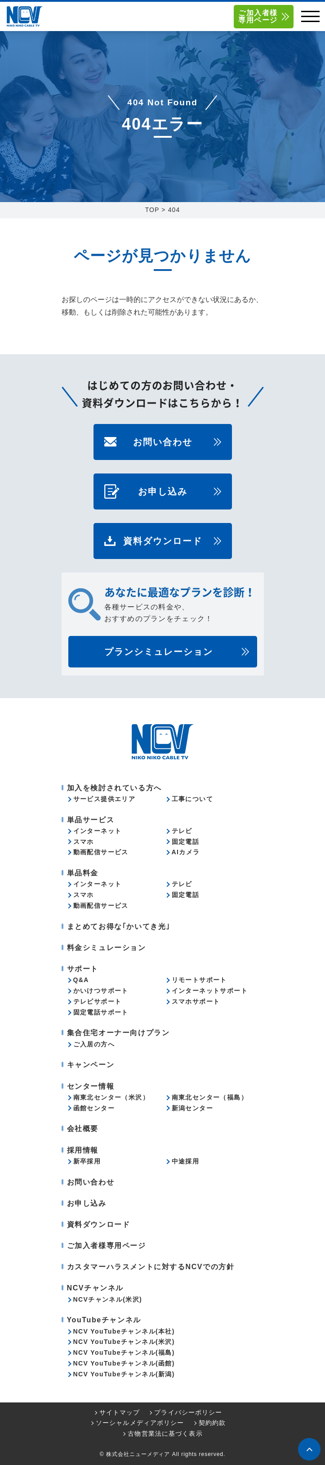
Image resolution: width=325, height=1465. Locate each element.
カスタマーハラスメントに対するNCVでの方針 (151, 1267)
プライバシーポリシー (188, 1412)
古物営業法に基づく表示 (165, 1433)
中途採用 (186, 1161)
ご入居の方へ (94, 1044)
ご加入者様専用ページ (258, 16)
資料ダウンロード (162, 541)
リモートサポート (199, 979)
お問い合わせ (162, 442)
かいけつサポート (101, 990)
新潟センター (192, 1108)
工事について (192, 798)
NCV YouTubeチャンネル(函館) (124, 1363)
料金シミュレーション (106, 947)
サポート (82, 969)
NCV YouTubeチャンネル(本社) (124, 1331)
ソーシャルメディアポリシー (140, 1422)
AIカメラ (186, 852)
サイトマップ (119, 1412)
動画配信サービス (101, 852)
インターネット (97, 830)
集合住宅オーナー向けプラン (118, 1033)
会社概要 (82, 1128)
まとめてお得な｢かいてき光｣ (118, 926)
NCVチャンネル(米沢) (107, 1299)
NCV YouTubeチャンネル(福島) (124, 1352)
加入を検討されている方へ (114, 788)
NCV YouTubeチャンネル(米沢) (124, 1341)
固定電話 (186, 841)
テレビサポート (97, 1001)
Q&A (81, 979)
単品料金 (82, 873)
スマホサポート (196, 1001)
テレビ (182, 830)
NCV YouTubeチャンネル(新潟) (124, 1374)
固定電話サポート (101, 1012)
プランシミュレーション (158, 652)
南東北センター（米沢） (111, 1097)
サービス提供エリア (104, 798)
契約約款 (212, 1422)
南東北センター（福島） (210, 1097)
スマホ (83, 841)
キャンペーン (91, 1064)
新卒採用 (87, 1161)
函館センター (94, 1108)
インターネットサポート (210, 990)
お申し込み (162, 491)
